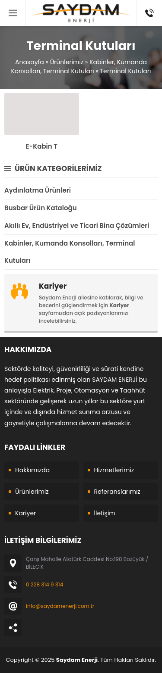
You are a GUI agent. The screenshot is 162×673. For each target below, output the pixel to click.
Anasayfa (29, 62)
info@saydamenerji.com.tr (60, 606)
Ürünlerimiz (67, 62)
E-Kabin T (41, 146)
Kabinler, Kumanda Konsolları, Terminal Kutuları (79, 66)
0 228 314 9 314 (44, 584)
